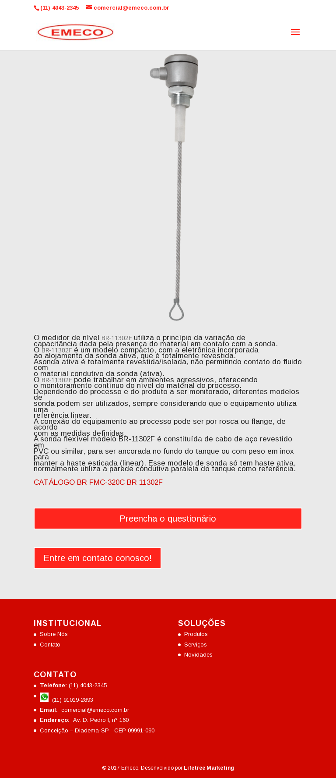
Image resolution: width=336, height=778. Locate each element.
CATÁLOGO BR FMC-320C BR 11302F (98, 482)
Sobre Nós (54, 634)
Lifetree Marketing (209, 768)
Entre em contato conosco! (97, 558)
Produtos (196, 634)
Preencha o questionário (167, 518)
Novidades (198, 654)
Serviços (195, 644)
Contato (50, 644)
